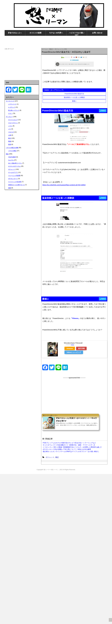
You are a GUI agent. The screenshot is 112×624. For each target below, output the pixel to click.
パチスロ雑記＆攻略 (12, 147)
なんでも (11, 160)
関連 (9, 141)
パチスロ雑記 (12, 151)
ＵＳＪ (10, 113)
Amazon (70, 348)
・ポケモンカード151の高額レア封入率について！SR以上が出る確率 (66, 449)
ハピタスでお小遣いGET (76, 34)
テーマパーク (10, 101)
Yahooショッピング (74, 352)
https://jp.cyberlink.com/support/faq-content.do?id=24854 (63, 185)
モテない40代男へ (56, 33)
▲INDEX (103, 110)
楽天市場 (81, 348)
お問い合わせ (97, 33)
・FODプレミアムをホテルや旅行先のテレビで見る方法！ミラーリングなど (68, 443)
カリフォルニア (13, 120)
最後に (74, 101)
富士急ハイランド (13, 110)
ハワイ (10, 126)
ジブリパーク (12, 104)
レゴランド (11, 107)
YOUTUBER (12, 157)
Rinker (72, 344)
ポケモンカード (13, 178)
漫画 (9, 188)
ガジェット (50, 457)
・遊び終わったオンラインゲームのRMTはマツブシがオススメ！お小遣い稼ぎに (70, 451)
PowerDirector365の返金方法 (74, 94)
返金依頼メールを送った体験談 (74, 97)
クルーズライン (13, 123)
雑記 (57, 457)
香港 (9, 144)
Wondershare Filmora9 (73, 343)
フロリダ (11, 132)
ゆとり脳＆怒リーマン (15, 163)
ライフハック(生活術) (14, 182)
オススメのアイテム (14, 166)
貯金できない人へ (15, 33)
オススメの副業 (35, 33)
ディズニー (9, 116)
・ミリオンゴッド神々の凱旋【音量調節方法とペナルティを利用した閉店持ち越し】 (71, 447)
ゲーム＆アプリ (13, 172)
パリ (9, 129)
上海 (9, 135)
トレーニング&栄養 (14, 175)
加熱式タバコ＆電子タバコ (16, 185)
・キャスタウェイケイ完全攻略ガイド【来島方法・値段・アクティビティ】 (68, 445)
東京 (9, 138)
